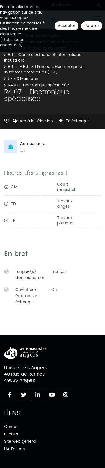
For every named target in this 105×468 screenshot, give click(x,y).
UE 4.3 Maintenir (23, 79)
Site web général (20, 441)
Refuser (91, 26)
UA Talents (14, 449)
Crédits (11, 434)
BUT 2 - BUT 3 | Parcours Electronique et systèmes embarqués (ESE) (44, 69)
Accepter (66, 26)
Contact (12, 427)
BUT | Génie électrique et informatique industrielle (42, 57)
